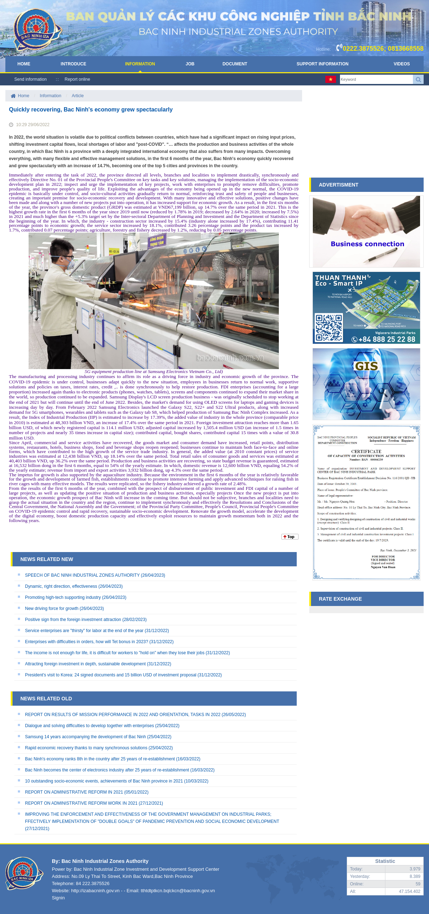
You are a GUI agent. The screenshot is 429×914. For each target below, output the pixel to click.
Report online (77, 79)
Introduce (73, 63)
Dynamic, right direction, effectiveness (61, 586)
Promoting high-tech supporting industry (63, 597)
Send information (30, 79)
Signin (58, 897)
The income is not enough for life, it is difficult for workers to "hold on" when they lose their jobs (114, 652)
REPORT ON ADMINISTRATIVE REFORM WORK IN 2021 (81, 803)
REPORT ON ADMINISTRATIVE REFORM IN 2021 (74, 792)
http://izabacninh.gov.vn (95, 890)
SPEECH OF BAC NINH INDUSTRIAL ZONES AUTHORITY (82, 575)
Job (190, 63)
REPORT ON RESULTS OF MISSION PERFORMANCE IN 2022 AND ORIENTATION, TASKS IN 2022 (123, 714)
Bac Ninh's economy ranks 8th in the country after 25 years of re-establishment (100, 758)
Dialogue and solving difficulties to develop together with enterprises (89, 725)
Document (234, 63)
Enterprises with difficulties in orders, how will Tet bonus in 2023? (86, 641)
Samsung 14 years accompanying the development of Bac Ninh (85, 736)
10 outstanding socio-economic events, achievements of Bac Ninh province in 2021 (104, 781)
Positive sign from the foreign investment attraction (73, 619)
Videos (402, 63)
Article (78, 95)
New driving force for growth (51, 608)
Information (140, 63)
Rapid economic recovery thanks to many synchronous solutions (86, 747)
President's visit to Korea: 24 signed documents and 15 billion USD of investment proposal (110, 674)
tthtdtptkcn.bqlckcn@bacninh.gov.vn (178, 890)
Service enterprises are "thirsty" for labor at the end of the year (84, 630)
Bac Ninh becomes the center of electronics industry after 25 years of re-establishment (107, 770)
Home (24, 63)
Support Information (323, 63)
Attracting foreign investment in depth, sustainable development (85, 663)
